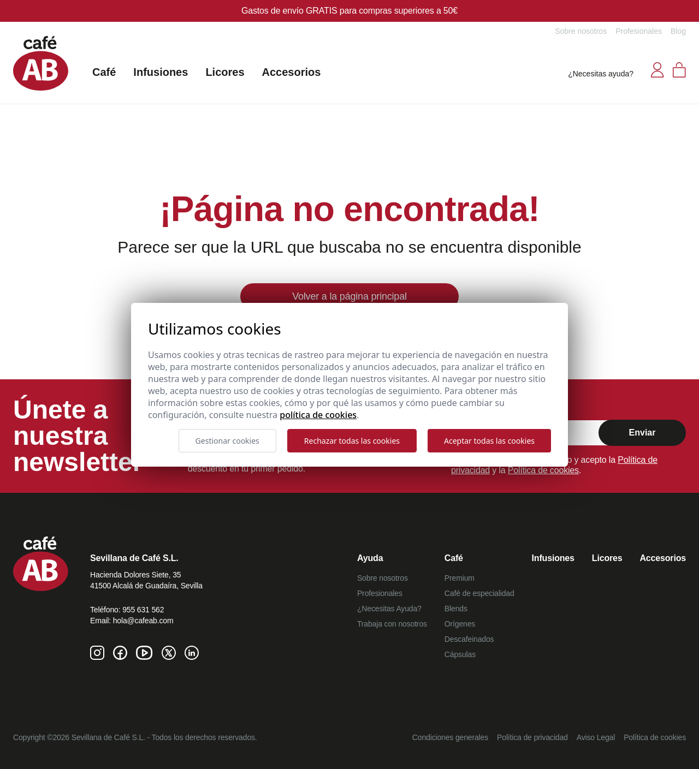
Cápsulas (460, 654)
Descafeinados (469, 639)
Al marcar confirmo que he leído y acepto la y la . (554, 465)
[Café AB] (40, 63)
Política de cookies (543, 470)
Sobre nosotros (581, 31)
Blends (456, 608)
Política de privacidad (532, 737)
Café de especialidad (479, 593)
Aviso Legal (596, 737)
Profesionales (638, 31)
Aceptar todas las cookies (489, 441)
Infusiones (160, 72)
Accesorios (291, 72)
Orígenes (460, 623)
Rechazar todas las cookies (352, 441)
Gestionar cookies (227, 441)
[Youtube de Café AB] (144, 653)
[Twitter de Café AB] (169, 653)
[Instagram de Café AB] (97, 653)
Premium (460, 578)
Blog (678, 31)
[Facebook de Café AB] (120, 653)
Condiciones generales (450, 737)
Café (104, 72)
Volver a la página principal (349, 296)
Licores (224, 72)
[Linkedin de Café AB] (192, 653)
